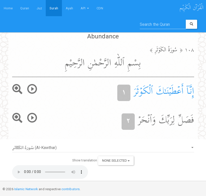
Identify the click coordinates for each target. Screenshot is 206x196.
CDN (100, 8)
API (85, 8)
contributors (70, 189)
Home (8, 8)
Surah (54, 8)
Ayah (69, 8)
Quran (24, 8)
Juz (39, 8)
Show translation (84, 160)
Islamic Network (26, 189)
